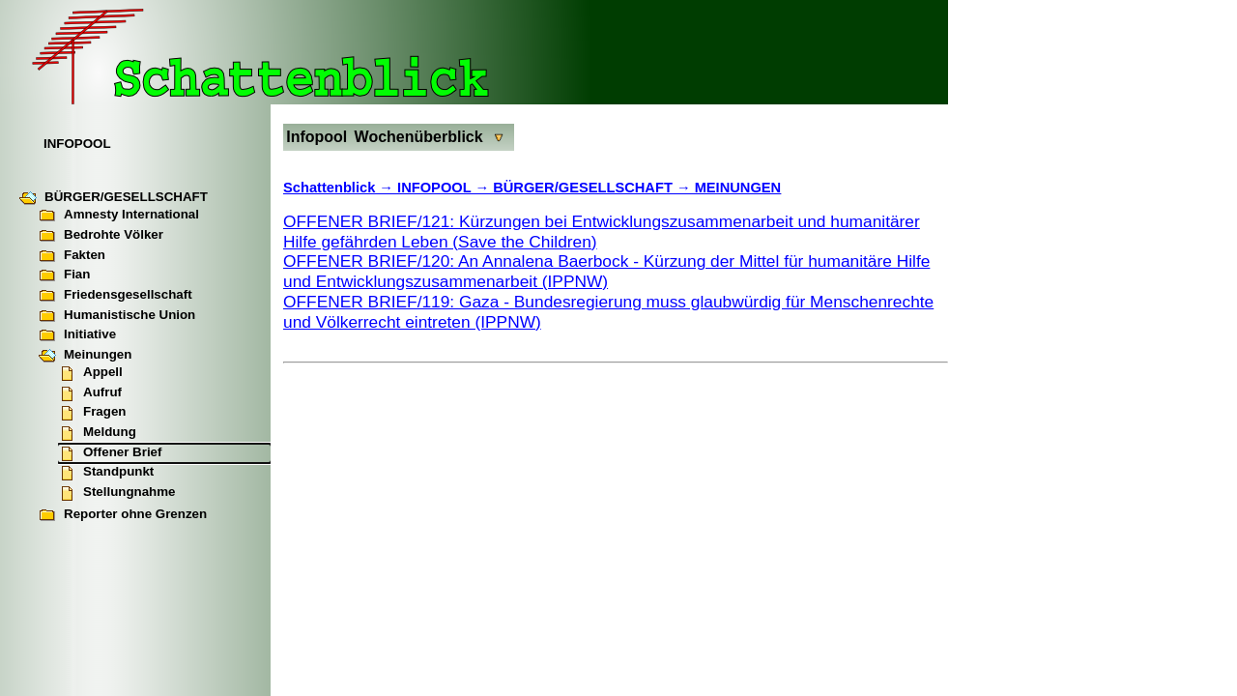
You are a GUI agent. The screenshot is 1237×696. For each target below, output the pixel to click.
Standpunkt (106, 472)
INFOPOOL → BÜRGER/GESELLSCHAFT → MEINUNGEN (589, 187)
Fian (64, 275)
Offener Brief (109, 453)
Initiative (77, 335)
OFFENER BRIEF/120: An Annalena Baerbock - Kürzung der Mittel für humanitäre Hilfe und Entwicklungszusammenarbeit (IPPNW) (606, 271)
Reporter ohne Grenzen (123, 515)
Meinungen (85, 355)
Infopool (316, 137)
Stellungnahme (117, 493)
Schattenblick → (340, 187)
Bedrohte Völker (101, 236)
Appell (90, 373)
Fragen (92, 412)
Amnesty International (119, 215)
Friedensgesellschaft (115, 295)
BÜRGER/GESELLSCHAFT (113, 198)
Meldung (97, 433)
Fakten (72, 256)
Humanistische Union (117, 316)
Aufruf (90, 393)
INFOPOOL (77, 143)
